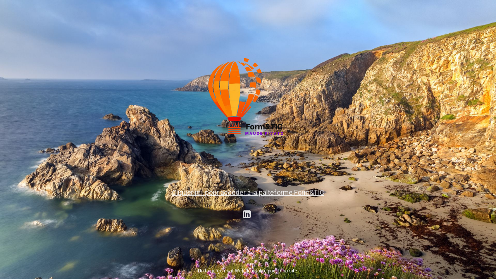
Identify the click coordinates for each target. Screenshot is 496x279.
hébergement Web (224, 271)
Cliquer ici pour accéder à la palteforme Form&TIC (248, 192)
